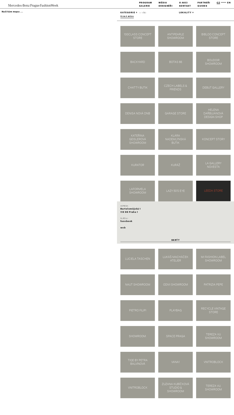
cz (218, 3)
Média (163, 3)
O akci (183, 3)
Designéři (166, 6)
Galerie (144, 6)
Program (145, 3)
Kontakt (185, 6)
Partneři (203, 3)
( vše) (142, 13)
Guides (202, 6)
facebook (126, 221)
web (123, 228)
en (229, 3)
